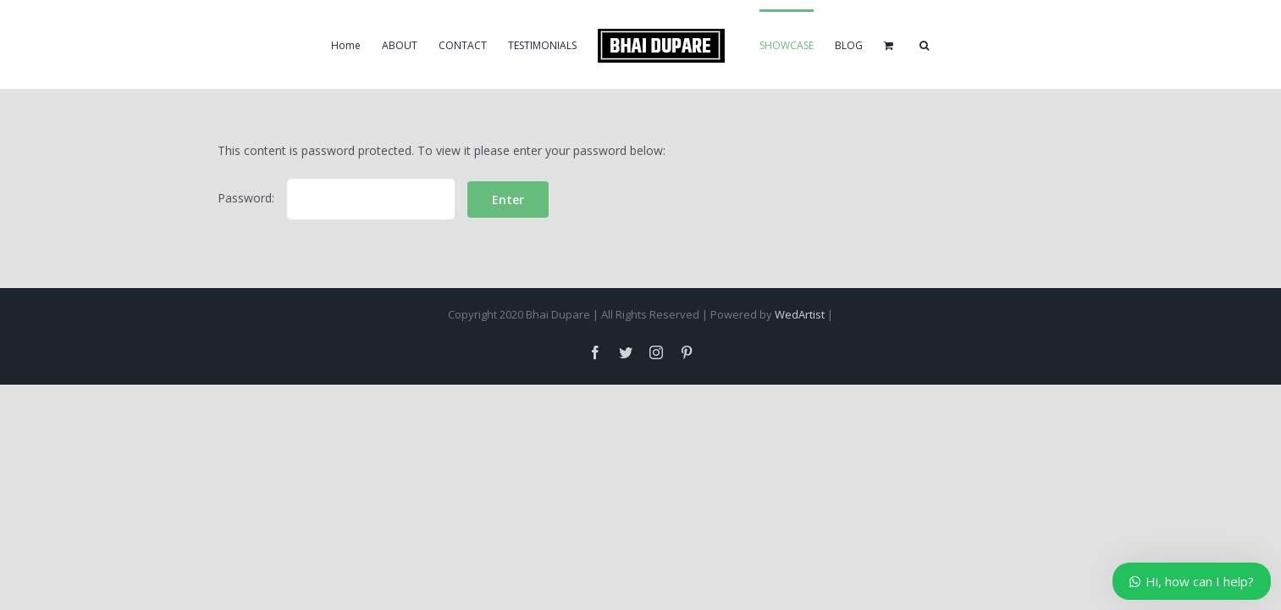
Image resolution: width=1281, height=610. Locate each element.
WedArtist (800, 314)
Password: (337, 198)
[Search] (1006, 44)
